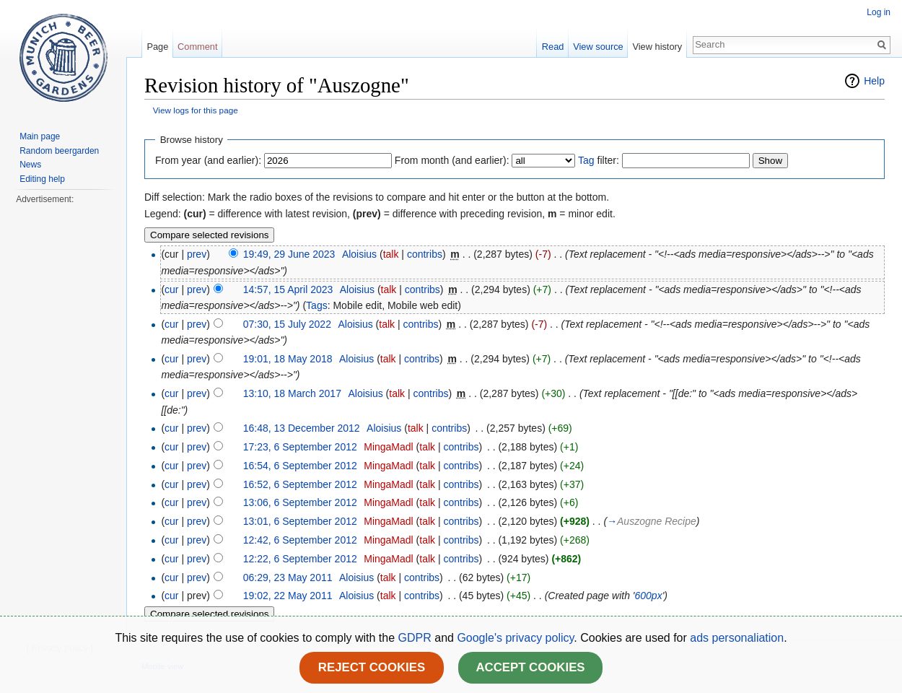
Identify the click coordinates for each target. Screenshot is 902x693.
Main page (39, 136)
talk (391, 254)
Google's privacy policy (515, 638)
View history (657, 46)
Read (553, 46)
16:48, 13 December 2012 (301, 428)
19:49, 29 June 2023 (289, 254)
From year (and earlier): (208, 160)
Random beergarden (59, 151)
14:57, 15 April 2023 (288, 289)
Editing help (42, 179)
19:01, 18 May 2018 (288, 359)
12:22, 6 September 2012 (300, 559)
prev (196, 254)
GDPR (416, 638)
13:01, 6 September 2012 (300, 521)
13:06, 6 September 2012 (300, 502)
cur (171, 289)
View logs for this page (195, 110)
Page (157, 46)
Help (874, 81)
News (30, 165)
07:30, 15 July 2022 (287, 324)
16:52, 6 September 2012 (300, 484)
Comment (197, 46)
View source (598, 46)
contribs (424, 254)
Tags (317, 305)
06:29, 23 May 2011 (288, 577)
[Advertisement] (63, 423)
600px (648, 595)
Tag (586, 160)
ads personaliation (737, 638)
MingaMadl (388, 447)
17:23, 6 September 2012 (300, 447)
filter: (598, 160)
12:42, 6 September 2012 (300, 540)
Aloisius (359, 254)
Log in (878, 12)
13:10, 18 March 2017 (292, 393)
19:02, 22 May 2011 (288, 595)
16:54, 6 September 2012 (300, 465)
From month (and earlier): (452, 160)
